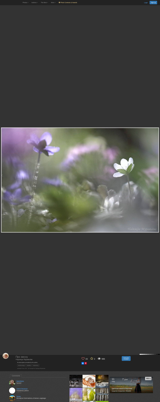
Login (146, 2)
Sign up (153, 2)
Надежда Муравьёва (24, 359)
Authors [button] (35, 2)
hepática (29, 365)
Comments (16, 376)
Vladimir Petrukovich (22, 388)
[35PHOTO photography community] (11, 2)
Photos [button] (25, 2)
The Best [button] (44, 2)
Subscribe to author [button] (126, 358)
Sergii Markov (20, 381)
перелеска (35, 365)
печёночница (21, 365)
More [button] (53, 2)
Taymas (18, 396)
